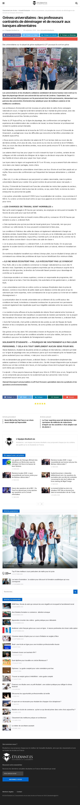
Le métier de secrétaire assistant (23, 726)
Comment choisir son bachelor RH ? (24, 653)
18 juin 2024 (16, 689)
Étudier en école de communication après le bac (21, 564)
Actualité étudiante (24, 10)
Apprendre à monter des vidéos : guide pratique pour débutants (34, 620)
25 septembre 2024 (18, 631)
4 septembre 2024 (18, 639)
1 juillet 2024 (16, 671)
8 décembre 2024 (17, 607)
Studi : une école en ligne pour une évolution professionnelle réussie (35, 645)
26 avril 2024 (16, 712)
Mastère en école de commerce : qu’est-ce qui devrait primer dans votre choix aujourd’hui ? (43, 710)
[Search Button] (75, 592)
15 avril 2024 (16, 728)
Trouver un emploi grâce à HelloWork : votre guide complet (32, 677)
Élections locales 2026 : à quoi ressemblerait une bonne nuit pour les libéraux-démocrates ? (64, 462)
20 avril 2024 (16, 720)
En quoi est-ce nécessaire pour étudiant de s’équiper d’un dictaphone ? (36, 702)
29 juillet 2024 (17, 655)
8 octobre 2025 (17, 574)
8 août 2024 (16, 647)
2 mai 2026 (15, 469)
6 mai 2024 (15, 696)
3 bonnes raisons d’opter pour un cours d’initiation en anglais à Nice (35, 637)
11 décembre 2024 (17, 584)
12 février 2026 (9, 566)
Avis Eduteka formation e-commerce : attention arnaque (31, 612)
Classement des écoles (9, 10)
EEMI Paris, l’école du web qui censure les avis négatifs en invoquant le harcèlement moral (43, 604)
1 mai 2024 (15, 704)
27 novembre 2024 (18, 623)
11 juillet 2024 (17, 663)
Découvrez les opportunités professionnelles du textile (31, 694)
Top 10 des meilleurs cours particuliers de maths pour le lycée (33, 572)
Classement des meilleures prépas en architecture (29, 718)
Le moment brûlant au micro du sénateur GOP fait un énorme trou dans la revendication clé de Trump (63, 491)
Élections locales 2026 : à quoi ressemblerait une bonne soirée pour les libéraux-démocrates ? (25, 475)
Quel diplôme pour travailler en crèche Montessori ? (30, 661)
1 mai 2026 (54, 467)
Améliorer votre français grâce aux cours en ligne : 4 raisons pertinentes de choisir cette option (45, 629)
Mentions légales (8, 792)
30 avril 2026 (55, 495)
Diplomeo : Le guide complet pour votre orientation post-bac (33, 669)
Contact (19, 792)
